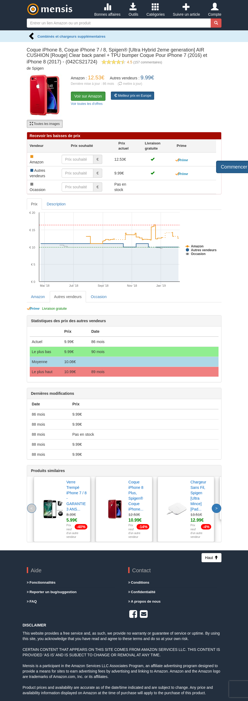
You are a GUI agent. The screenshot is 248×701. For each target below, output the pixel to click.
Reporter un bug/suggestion (52, 592)
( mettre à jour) (130, 84)
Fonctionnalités (41, 582)
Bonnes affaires (107, 10)
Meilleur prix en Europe (132, 96)
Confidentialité (142, 592)
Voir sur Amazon (88, 96)
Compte (214, 10)
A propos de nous (144, 601)
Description (56, 204)
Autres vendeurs (68, 297)
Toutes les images (45, 124)
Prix (34, 204)
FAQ (32, 601)
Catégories (155, 10)
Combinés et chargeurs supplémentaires (71, 36)
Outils (133, 10)
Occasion (99, 297)
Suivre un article (186, 10)
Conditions (139, 582)
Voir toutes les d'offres (86, 104)
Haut (211, 557)
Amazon (38, 297)
